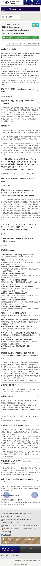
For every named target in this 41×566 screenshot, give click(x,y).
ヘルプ (5, 535)
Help (9, 535)
